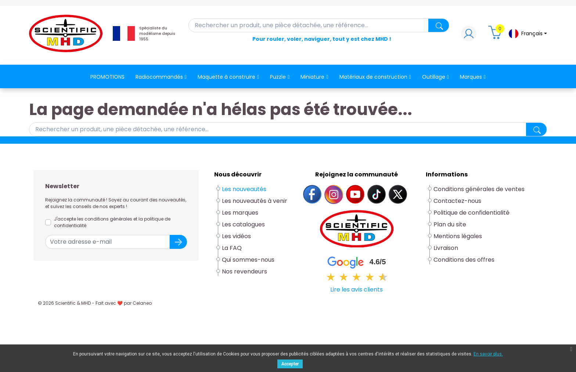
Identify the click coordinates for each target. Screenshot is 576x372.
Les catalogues (243, 224)
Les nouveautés (244, 189)
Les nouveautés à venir (254, 201)
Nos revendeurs (244, 271)
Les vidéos (236, 236)
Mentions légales (457, 236)
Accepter (290, 363)
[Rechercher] (319, 25)
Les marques (240, 212)
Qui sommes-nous (248, 259)
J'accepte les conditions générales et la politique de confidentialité (112, 222)
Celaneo (142, 303)
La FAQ (232, 248)
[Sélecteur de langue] (527, 33)
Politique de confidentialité (471, 212)
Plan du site (449, 224)
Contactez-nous (457, 201)
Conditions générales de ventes (479, 189)
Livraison (445, 248)
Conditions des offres (464, 259)
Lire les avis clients (356, 289)
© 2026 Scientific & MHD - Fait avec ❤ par (95, 303)
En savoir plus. (488, 354)
